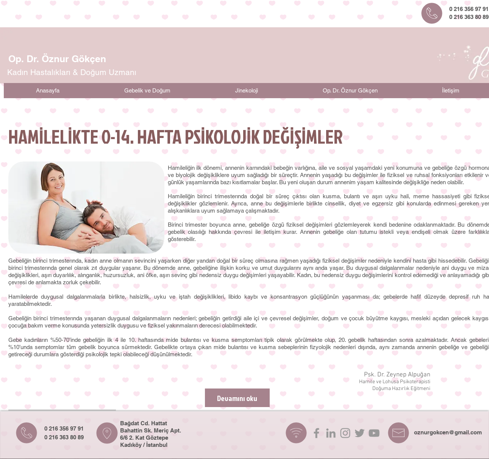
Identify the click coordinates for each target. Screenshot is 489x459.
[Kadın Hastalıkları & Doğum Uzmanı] (71, 72)
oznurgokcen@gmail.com (448, 432)
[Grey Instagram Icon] (345, 433)
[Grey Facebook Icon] (316, 433)
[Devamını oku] (237, 398)
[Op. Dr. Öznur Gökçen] (57, 59)
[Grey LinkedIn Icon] (330, 433)
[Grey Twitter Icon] (359, 433)
